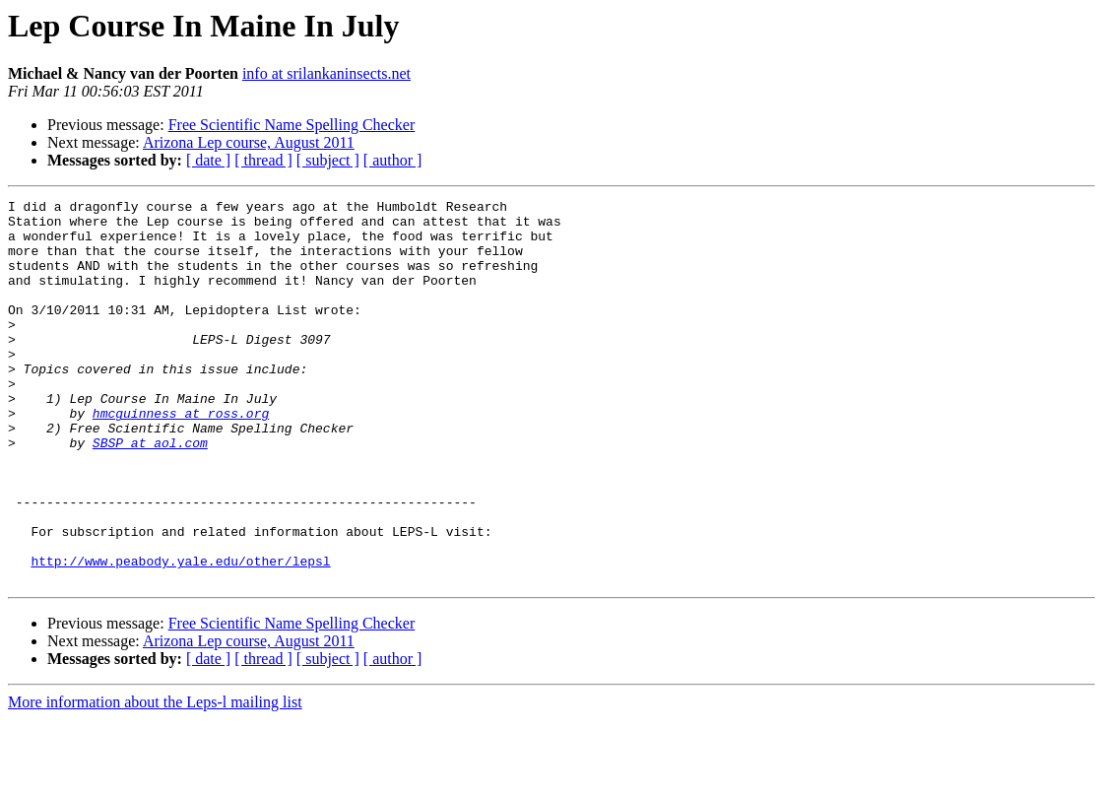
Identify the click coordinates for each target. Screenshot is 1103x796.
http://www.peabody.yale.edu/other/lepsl (180, 634)
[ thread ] (263, 160)
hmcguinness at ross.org (181, 457)
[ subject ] (327, 160)
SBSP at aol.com (150, 492)
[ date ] (208, 160)
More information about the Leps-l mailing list (155, 778)
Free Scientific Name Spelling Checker (292, 124)
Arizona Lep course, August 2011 (249, 142)
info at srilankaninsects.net (326, 73)
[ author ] (392, 160)
